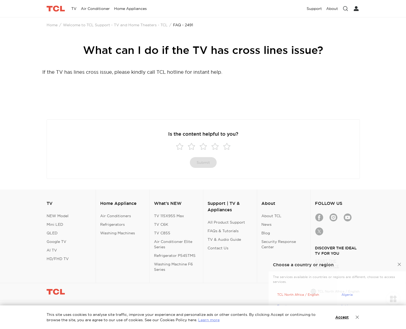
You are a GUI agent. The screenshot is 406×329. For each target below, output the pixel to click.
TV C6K (161, 224)
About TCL (271, 215)
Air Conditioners (115, 215)
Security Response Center (278, 244)
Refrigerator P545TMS (175, 255)
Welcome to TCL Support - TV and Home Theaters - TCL (115, 25)
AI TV (52, 250)
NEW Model (58, 215)
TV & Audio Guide (224, 239)
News (266, 224)
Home (52, 25)
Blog (265, 233)
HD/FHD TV (58, 258)
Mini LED (55, 224)
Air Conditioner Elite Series (173, 244)
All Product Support (226, 222)
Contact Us (218, 248)
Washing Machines (117, 233)
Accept (342, 317)
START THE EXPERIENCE (327, 263)
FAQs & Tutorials (223, 230)
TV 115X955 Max (169, 215)
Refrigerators (112, 224)
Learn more (209, 319)
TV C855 (162, 233)
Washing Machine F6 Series (173, 267)
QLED (52, 233)
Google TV (56, 241)
